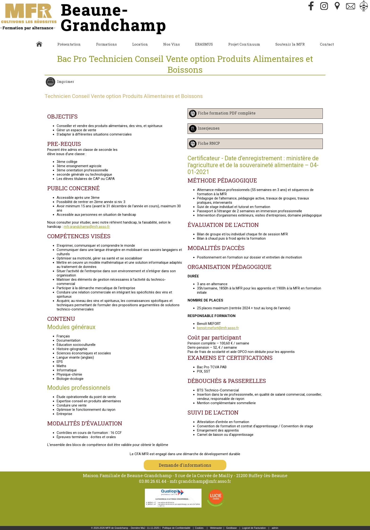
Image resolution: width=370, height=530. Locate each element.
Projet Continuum (244, 44)
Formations (106, 44)
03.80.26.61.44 (152, 481)
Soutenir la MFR (290, 44)
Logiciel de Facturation (254, 528)
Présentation (69, 44)
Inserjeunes (208, 128)
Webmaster (216, 528)
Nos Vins (171, 44)
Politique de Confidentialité (176, 528)
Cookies (199, 528)
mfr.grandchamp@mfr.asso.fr (87, 227)
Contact (327, 44)
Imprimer (65, 81)
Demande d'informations (185, 465)
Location (140, 44)
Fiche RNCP (209, 143)
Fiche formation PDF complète (227, 112)
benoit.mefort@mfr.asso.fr (218, 328)
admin (275, 528)
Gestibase (231, 528)
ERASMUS (204, 44)
